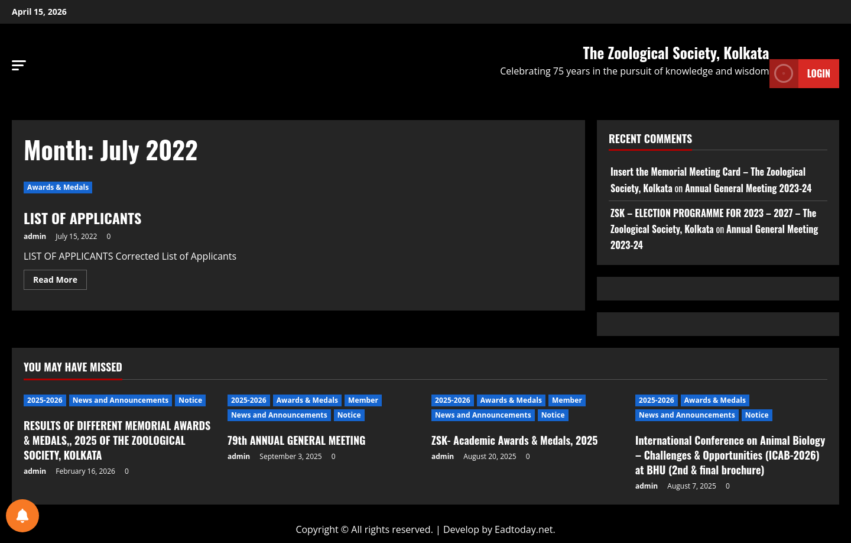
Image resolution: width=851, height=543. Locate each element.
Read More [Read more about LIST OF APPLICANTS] (60, 277)
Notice (190, 400)
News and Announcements (121, 400)
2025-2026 (45, 400)
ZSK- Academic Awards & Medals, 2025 (514, 440)
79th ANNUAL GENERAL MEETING (296, 440)
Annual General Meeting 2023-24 (748, 188)
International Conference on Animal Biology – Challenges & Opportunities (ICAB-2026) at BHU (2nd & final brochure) (730, 454)
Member (363, 400)
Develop (461, 529)
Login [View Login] (799, 73)
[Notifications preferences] (22, 515)
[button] (19, 65)
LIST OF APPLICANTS (82, 217)
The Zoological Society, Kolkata (676, 52)
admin (35, 236)
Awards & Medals (58, 187)
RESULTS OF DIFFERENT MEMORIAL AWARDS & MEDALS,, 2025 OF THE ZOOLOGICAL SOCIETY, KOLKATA (117, 440)
